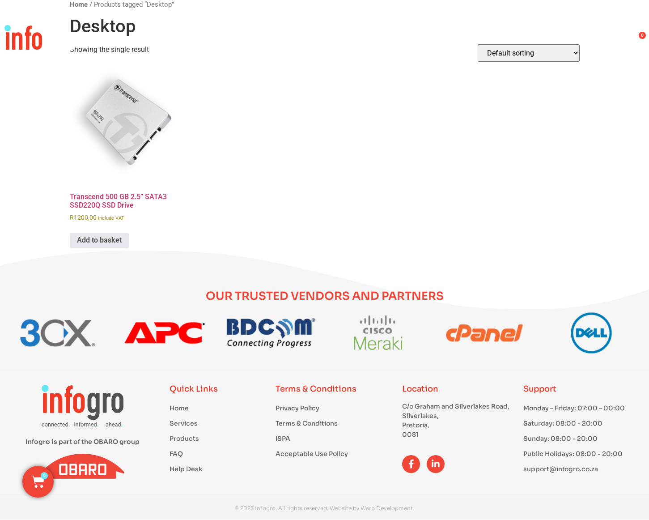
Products (355, 40)
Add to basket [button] (99, 240)
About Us (506, 40)
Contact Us (589, 40)
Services (431, 40)
